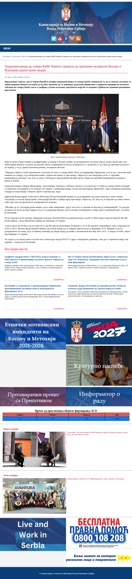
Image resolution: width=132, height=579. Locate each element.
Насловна (6, 56)
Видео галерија (10, 429)
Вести (25, 56)
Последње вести (16, 249)
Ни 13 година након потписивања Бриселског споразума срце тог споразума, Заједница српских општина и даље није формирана (97, 259)
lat (74, 32)
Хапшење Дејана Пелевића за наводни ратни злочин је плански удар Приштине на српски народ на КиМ (97, 287)
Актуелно (17, 56)
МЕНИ (6, 48)
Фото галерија (10, 475)
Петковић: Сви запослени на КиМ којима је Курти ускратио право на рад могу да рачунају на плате (97, 433)
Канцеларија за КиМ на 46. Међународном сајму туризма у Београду (95, 479)
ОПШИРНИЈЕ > (59, 280)
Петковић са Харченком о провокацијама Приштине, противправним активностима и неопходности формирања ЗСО (33, 288)
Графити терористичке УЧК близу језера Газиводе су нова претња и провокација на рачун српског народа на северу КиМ (34, 259)
